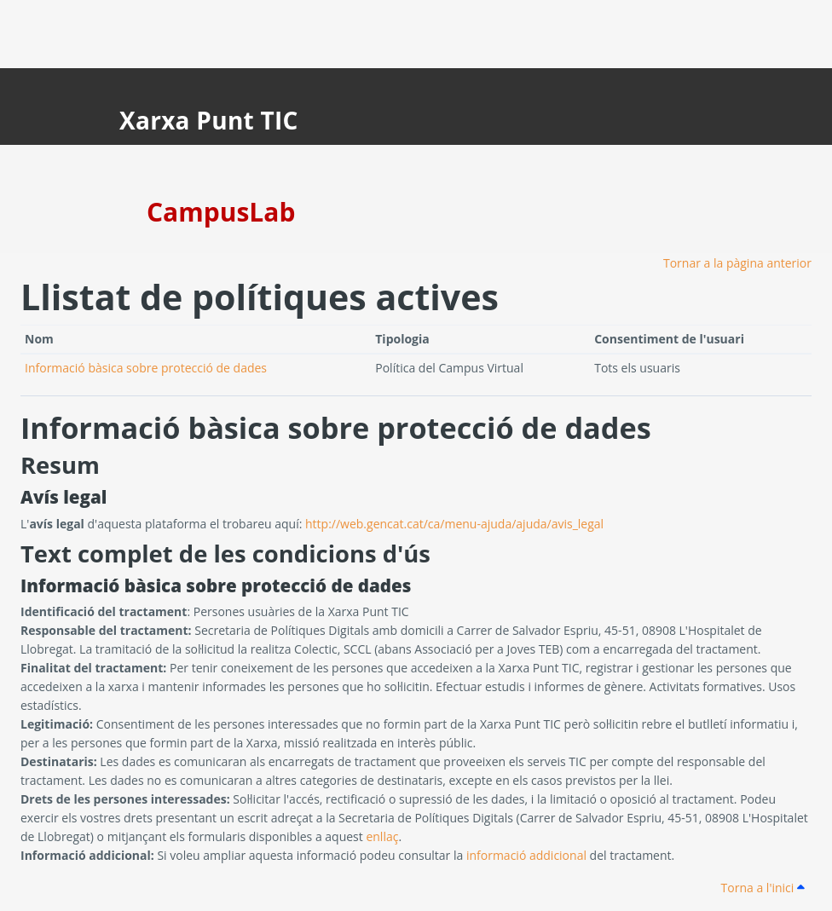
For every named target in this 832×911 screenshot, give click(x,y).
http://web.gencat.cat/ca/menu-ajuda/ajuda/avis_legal (454, 524)
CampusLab (221, 211)
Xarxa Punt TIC (208, 120)
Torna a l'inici (763, 887)
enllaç (382, 836)
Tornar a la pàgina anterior (737, 263)
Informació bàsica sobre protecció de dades (146, 368)
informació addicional (526, 855)
